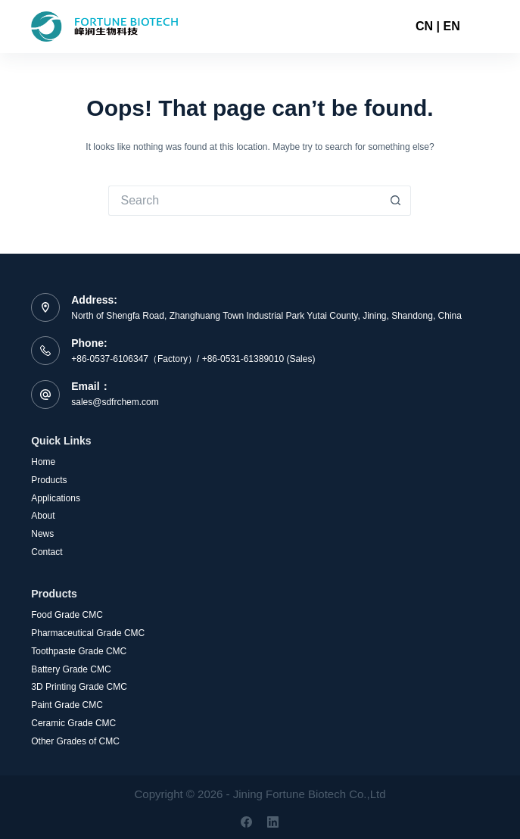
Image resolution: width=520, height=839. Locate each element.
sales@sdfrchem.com (115, 402)
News (42, 534)
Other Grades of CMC (75, 741)
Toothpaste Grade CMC (78, 651)
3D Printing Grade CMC (79, 686)
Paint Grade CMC (67, 705)
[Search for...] (244, 201)
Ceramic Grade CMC (73, 723)
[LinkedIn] (273, 822)
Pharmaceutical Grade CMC (88, 633)
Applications (55, 498)
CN (424, 26)
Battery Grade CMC (71, 669)
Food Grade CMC (67, 615)
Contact (46, 552)
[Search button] (396, 201)
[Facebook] (246, 822)
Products (49, 480)
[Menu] (482, 26)
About (42, 515)
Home (43, 462)
